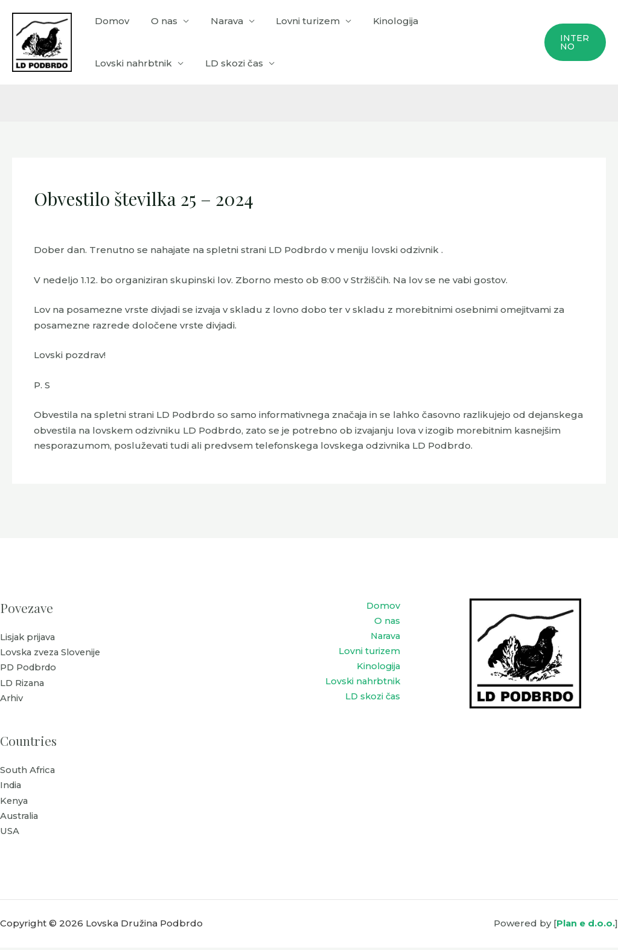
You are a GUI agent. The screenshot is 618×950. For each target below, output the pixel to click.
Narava (218, 21)
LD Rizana (23, 684)
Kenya (14, 802)
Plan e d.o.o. (585, 925)
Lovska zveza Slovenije (53, 653)
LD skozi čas (122, 63)
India (11, 787)
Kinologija (380, 21)
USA (9, 833)
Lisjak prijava (29, 637)
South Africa (28, 771)
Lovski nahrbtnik (459, 21)
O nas (158, 21)
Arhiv (12, 699)
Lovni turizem (296, 21)
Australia (20, 818)
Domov (110, 21)
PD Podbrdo (30, 668)
